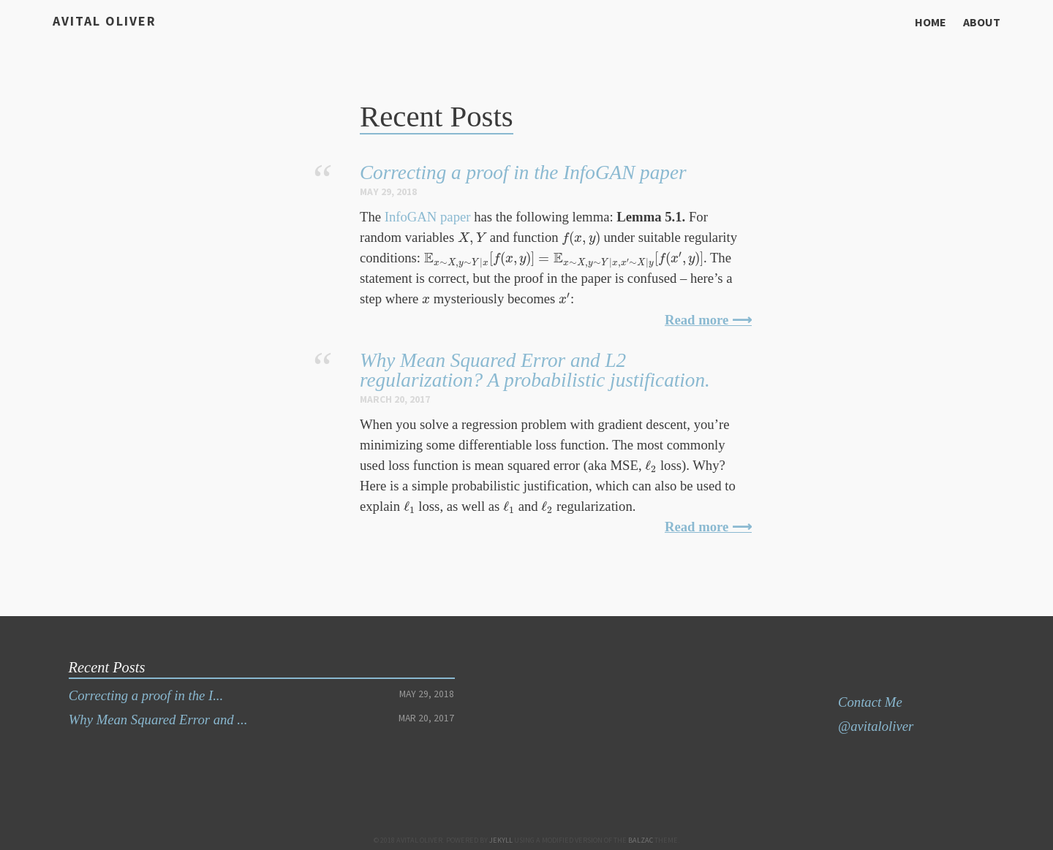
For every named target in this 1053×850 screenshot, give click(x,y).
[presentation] (472, 238)
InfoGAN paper (428, 216)
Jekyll (501, 840)
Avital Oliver (104, 20)
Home (930, 22)
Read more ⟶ (708, 319)
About (981, 22)
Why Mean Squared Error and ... (158, 719)
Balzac (640, 840)
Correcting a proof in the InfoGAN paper (523, 172)
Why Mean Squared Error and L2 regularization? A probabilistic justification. (535, 370)
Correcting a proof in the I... (146, 695)
